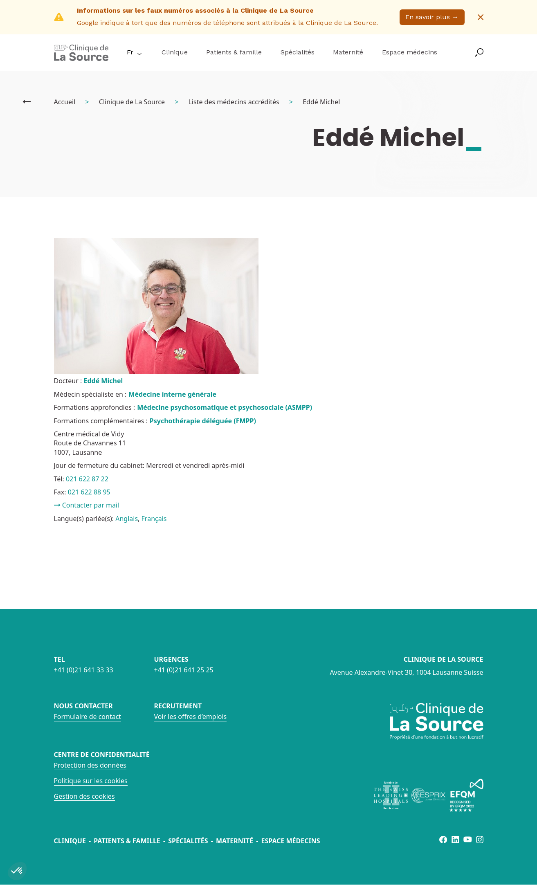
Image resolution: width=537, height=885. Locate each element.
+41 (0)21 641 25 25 (183, 669)
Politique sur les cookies (91, 780)
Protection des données (90, 765)
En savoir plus (431, 17)
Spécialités (298, 52)
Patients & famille (234, 52)
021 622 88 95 (89, 491)
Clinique (175, 52)
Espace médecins (409, 52)
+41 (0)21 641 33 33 (83, 669)
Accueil (65, 101)
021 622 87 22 (87, 478)
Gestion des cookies (84, 796)
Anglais (126, 518)
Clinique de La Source (132, 101)
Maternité (348, 52)
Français (154, 518)
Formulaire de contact (87, 716)
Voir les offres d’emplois (190, 716)
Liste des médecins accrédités (233, 101)
